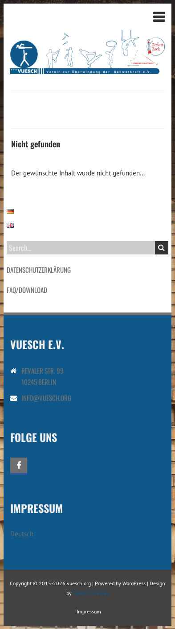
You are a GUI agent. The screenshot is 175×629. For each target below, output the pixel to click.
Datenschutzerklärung (39, 270)
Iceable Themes (91, 593)
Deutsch (21, 533)
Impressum (89, 611)
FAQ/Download (27, 290)
